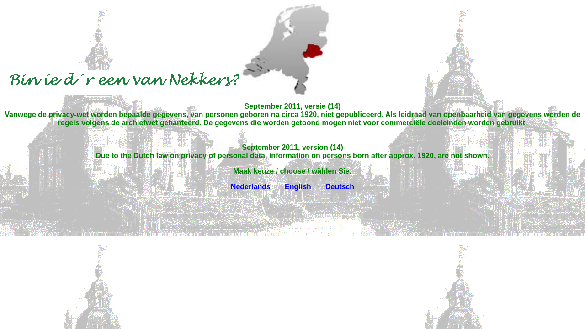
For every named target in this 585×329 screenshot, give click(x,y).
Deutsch (339, 187)
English (298, 187)
